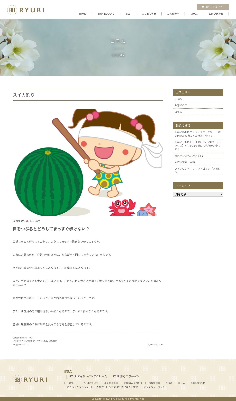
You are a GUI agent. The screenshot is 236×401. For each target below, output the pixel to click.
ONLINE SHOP (214, 6)
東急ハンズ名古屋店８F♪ (189, 155)
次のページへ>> (155, 344)
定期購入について (133, 383)
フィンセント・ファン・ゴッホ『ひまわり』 (197, 170)
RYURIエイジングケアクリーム (88, 376)
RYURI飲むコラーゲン (126, 376)
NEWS (178, 99)
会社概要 (99, 387)
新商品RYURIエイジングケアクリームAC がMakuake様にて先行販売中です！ (198, 133)
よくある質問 (149, 13)
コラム (194, 13)
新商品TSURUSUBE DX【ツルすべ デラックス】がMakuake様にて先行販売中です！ (198, 145)
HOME (82, 13)
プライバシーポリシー (155, 387)
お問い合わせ (216, 13)
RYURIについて (106, 13)
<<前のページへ (21, 344)
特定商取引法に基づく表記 (123, 387)
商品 (128, 13)
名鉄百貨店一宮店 (185, 162)
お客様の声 (173, 13)
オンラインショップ (78, 387)
